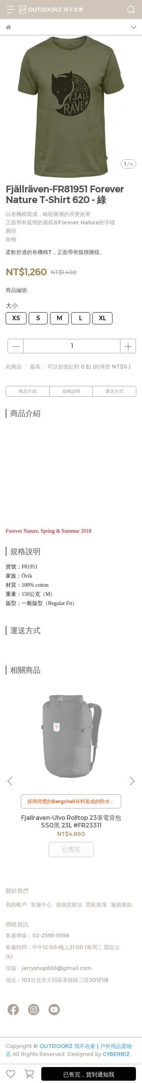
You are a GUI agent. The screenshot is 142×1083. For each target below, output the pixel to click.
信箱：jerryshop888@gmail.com (49, 968)
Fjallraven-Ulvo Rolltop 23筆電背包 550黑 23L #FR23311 (71, 821)
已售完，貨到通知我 (88, 1074)
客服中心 (41, 904)
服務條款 (121, 904)
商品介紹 (28, 391)
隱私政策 (96, 904)
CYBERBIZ (116, 1054)
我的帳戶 (16, 904)
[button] (131, 781)
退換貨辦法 (69, 904)
